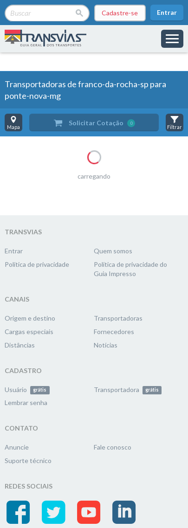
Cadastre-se (120, 13)
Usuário (27, 389)
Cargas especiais (29, 331)
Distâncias (20, 345)
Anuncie (17, 447)
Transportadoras (118, 318)
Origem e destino (30, 318)
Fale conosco (112, 447)
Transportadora (128, 389)
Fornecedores (114, 331)
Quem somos (113, 251)
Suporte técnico (28, 460)
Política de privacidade (37, 264)
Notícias (105, 345)
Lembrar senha (26, 402)
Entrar (167, 12)
